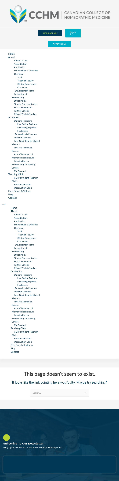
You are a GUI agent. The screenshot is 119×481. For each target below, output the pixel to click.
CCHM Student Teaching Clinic (25, 179)
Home (11, 53)
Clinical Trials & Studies (25, 114)
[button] (21, 204)
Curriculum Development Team (24, 89)
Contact (12, 197)
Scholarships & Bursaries (26, 70)
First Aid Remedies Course (22, 149)
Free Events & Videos (19, 191)
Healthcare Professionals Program (26, 132)
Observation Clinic (23, 187)
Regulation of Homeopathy (19, 96)
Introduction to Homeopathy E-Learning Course (23, 164)
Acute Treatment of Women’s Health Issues (23, 156)
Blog (10, 194)
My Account (20, 171)
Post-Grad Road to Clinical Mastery (26, 143)
